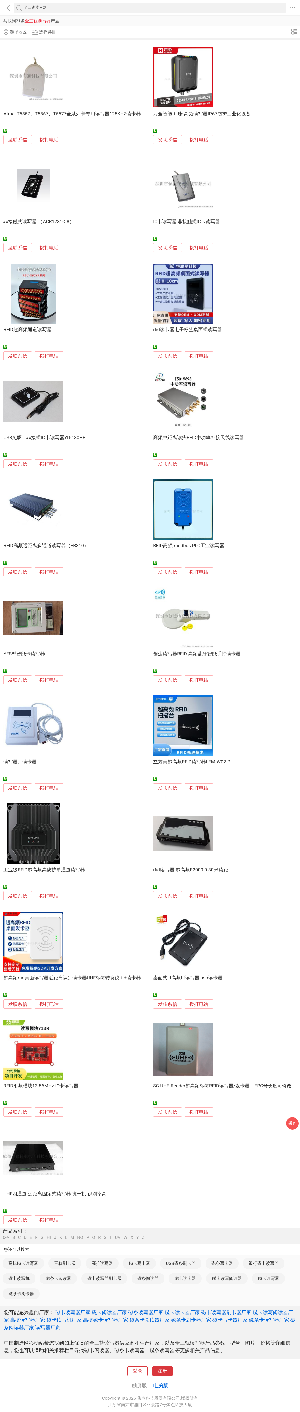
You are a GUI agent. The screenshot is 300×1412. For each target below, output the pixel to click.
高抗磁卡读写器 (23, 1263)
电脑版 (160, 1385)
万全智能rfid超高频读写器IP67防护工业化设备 (202, 114)
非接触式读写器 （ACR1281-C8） (38, 222)
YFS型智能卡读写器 (24, 654)
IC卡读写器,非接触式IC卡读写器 (186, 222)
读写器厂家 (47, 1328)
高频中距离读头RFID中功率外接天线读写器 (198, 437)
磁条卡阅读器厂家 (150, 1320)
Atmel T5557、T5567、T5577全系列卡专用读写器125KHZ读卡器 (72, 114)
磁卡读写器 (268, 1278)
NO (80, 1237)
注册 (162, 1371)
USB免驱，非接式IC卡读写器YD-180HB (44, 437)
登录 (137, 1371)
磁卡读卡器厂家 (182, 1312)
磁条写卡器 (222, 1263)
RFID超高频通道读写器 (27, 329)
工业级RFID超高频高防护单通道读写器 (44, 870)
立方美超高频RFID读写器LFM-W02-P (191, 762)
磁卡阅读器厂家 (109, 1312)
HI (49, 1237)
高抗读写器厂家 (27, 1320)
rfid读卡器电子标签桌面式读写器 (187, 329)
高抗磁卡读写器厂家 (105, 1320)
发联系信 (17, 140)
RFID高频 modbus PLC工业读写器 (188, 545)
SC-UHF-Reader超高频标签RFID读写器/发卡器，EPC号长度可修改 (222, 1086)
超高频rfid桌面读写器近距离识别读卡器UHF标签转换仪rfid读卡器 (72, 978)
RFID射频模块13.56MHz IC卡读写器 (40, 1086)
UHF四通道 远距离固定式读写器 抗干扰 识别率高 (55, 1194)
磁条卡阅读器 (58, 1278)
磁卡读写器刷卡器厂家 (226, 1312)
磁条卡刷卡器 (21, 1293)
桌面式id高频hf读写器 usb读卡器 (188, 978)
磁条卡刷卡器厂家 (191, 1320)
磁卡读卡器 (185, 1278)
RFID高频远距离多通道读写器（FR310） (46, 545)
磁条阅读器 (148, 1278)
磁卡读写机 (19, 1278)
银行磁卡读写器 (264, 1263)
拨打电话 (49, 139)
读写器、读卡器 (20, 762)
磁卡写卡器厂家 (230, 1320)
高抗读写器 (102, 1263)
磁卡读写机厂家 (64, 1320)
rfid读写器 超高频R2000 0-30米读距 (190, 870)
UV (117, 1237)
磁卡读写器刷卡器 (104, 1278)
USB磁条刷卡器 (180, 1263)
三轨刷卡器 (64, 1263)
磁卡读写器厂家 (73, 1312)
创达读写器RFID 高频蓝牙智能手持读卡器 (197, 654)
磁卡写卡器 (139, 1263)
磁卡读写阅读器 (227, 1278)
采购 (292, 1123)
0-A (6, 1237)
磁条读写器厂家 (145, 1312)
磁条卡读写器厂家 (269, 1320)
